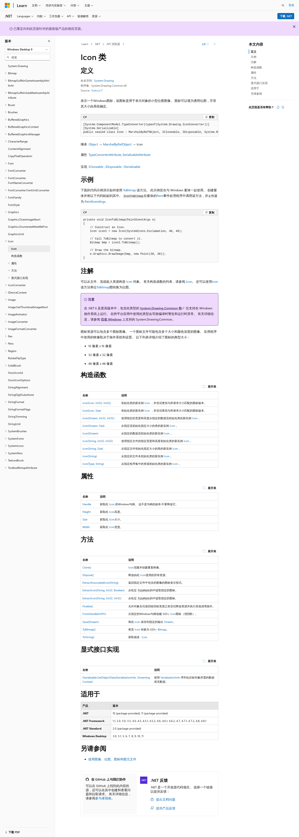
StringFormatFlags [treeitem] (19, 409)
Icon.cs (95, 90)
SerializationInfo (170, 677)
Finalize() (87, 606)
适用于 (255, 88)
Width (86, 527)
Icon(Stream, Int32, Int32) (98, 418)
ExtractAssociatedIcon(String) (100, 582)
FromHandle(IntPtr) (94, 614)
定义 (253, 51)
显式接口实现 (259, 83)
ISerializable (132, 166)
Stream (168, 622)
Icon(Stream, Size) (93, 426)
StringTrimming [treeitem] (17, 416)
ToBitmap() (88, 629)
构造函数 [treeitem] (16, 256)
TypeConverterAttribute (105, 154)
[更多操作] (214, 44)
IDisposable (113, 166)
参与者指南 (103, 798)
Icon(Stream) (90, 433)
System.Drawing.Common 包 (161, 308)
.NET (97, 44)
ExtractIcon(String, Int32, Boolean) (103, 590)
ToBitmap (129, 190)
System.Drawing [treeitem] (18, 66)
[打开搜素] (283, 5)
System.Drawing (104, 80)
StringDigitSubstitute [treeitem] (21, 395)
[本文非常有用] (278, 107)
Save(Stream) (90, 622)
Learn (84, 44)
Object (93, 144)
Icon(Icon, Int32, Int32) (96, 403)
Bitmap (162, 629)
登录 (291, 5)
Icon (129, 281)
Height (86, 512)
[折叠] (49, 41)
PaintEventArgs (95, 201)
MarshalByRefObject (117, 144)
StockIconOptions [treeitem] (19, 380)
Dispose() (88, 575)
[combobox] (27, 49)
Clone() (86, 567)
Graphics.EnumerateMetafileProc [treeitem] (28, 227)
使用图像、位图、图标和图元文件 (112, 759)
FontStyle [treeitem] (14, 205)
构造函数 (256, 67)
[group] (149, 128)
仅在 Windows (111, 319)
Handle (86, 504)
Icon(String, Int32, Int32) (97, 441)
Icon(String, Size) (92, 448)
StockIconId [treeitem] (15, 373)
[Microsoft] (7, 5)
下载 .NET (286, 16)
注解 (253, 62)
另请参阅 (256, 93)
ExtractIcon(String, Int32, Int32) (101, 598)
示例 (253, 57)
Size (84, 519)
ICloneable (96, 166)
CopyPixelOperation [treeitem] (20, 156)
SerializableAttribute (136, 154)
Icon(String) (89, 456)
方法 (253, 78)
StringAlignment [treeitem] (18, 387)
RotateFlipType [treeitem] (17, 358)
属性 (253, 72)
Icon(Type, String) (93, 464)
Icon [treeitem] (14, 249)
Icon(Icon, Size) (91, 410)
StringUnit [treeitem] (14, 424)
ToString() (88, 637)
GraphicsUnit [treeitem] (16, 234)
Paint (160, 195)
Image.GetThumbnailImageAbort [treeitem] (28, 307)
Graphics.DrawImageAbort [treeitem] (24, 219)
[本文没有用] (282, 107)
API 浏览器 (113, 44)
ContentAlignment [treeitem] (19, 149)
